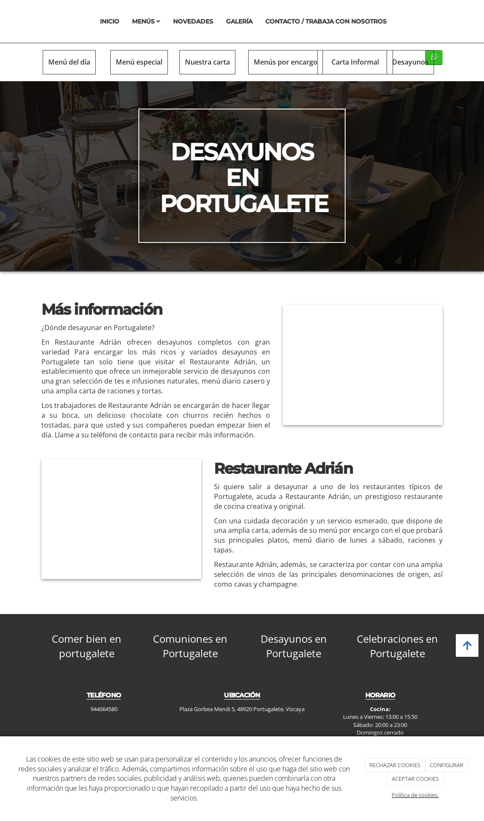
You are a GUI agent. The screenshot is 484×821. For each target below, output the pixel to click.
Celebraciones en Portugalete (397, 646)
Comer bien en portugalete (86, 646)
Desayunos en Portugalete (294, 646)
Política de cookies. (415, 795)
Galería (239, 21)
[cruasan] (121, 519)
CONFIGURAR (446, 765)
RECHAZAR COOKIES (395, 765)
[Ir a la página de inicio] (39, 21)
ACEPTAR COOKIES (415, 779)
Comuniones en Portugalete (190, 646)
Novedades (193, 21)
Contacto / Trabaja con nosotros (326, 21)
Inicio (109, 21)
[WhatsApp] (434, 57)
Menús (146, 21)
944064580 (104, 709)
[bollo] (363, 365)
